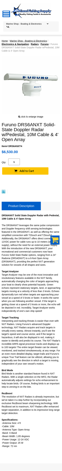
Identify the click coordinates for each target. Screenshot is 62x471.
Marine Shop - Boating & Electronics (28, 41)
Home (5, 41)
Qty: (4, 162)
